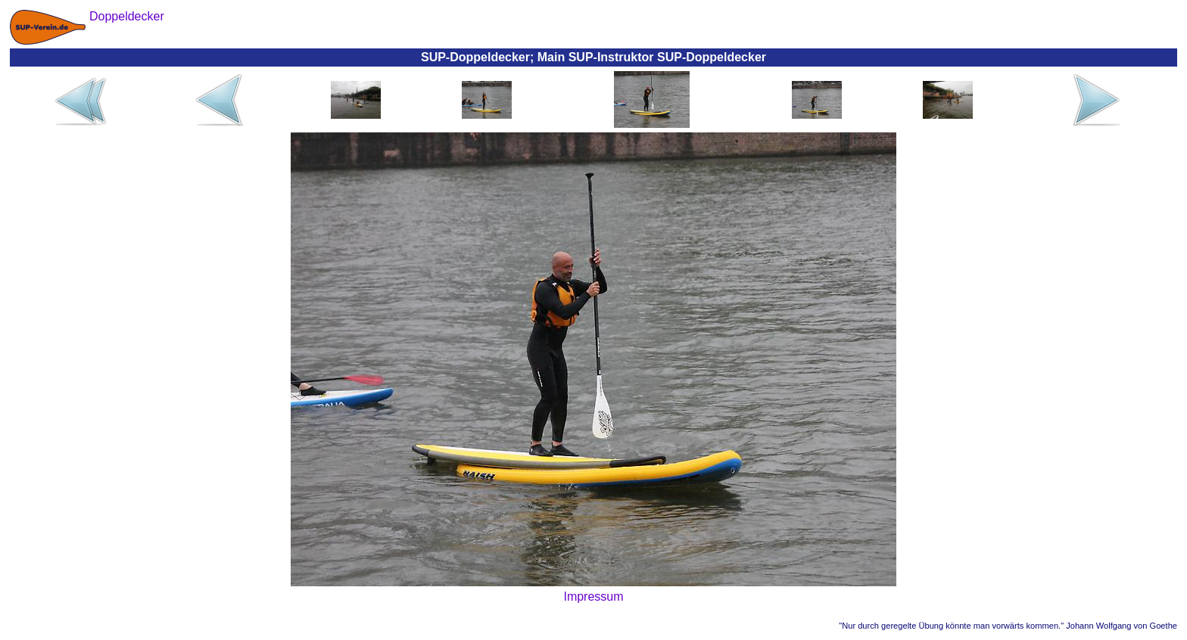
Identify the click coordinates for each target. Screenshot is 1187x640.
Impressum (593, 596)
